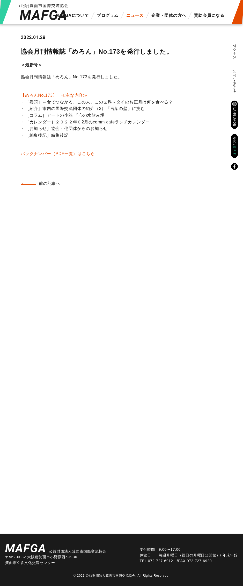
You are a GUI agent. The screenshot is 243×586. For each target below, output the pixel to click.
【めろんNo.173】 (54, 95)
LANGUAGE (234, 116)
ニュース (135, 15)
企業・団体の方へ (168, 15)
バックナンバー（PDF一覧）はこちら (58, 153)
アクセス (234, 51)
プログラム (108, 15)
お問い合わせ (234, 81)
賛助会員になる (209, 15)
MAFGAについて (72, 15)
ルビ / (234, 146)
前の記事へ (50, 183)
